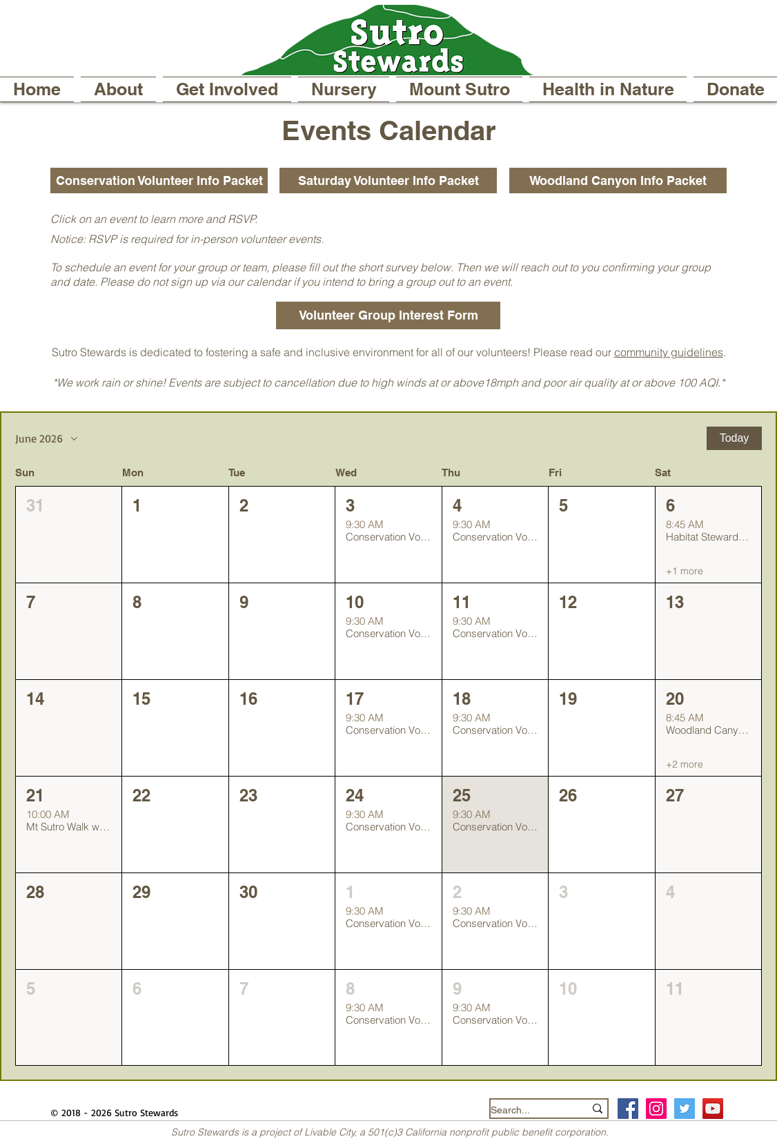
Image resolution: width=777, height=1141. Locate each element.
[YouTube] (712, 1108)
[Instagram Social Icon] (656, 1108)
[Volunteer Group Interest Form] (388, 315)
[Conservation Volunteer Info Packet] (159, 180)
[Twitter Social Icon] (684, 1108)
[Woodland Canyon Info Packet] (618, 180)
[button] (118, 89)
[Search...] (527, 1110)
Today (734, 438)
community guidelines (668, 352)
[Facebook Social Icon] (628, 1108)
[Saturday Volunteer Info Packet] (388, 180)
